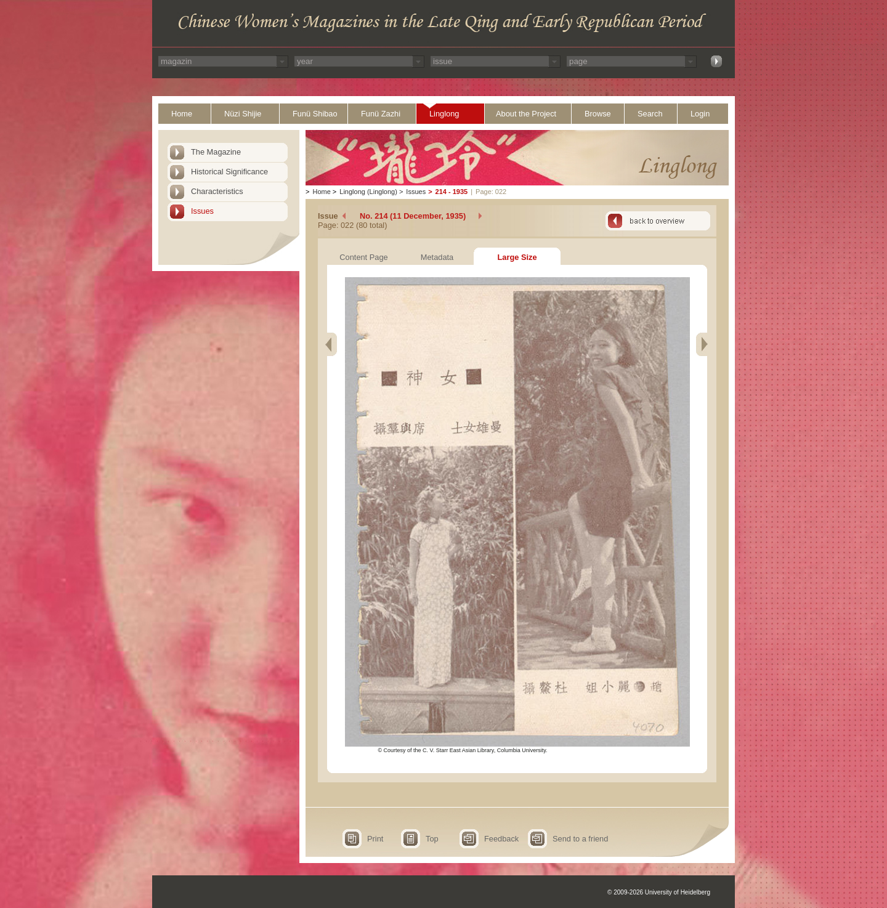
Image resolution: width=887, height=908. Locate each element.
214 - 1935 (451, 191)
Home (181, 113)
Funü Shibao (315, 113)
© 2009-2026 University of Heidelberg (658, 892)
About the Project (526, 113)
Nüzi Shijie (242, 113)
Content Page (363, 257)
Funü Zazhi (380, 113)
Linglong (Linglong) (368, 191)
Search (650, 113)
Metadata (437, 257)
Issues (202, 211)
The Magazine (216, 151)
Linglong (444, 113)
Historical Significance (229, 171)
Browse (598, 113)
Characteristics (217, 191)
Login (700, 113)
